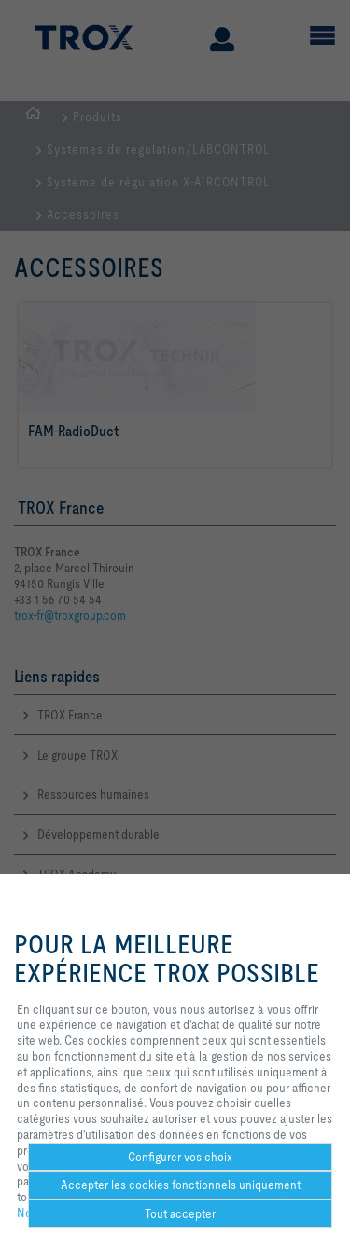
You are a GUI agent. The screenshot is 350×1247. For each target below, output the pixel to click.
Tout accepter (180, 1213)
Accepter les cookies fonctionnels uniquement (181, 1184)
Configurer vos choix (180, 1156)
